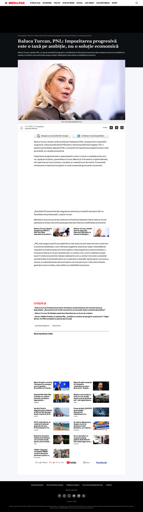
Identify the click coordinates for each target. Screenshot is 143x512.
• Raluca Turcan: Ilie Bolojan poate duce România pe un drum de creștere (63, 313)
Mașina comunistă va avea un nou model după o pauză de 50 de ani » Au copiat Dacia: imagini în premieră (82, 397)
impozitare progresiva (42, 325)
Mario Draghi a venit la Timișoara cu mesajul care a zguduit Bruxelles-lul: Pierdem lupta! (43, 385)
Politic (57, 3)
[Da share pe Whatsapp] (122, 127)
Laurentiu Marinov (31, 128)
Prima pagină (22, 36)
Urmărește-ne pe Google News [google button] (90, 135)
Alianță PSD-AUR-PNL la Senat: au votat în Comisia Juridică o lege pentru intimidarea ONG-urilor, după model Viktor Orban (42, 397)
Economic (47, 3)
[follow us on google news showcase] (56, 462)
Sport (114, 3)
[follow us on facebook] (101, 462)
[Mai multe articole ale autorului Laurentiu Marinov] (21, 127)
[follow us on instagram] (86, 462)
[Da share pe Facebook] (111, 127)
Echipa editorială (37, 485)
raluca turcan (56, 325)
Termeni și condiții (72, 485)
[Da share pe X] (116, 127)
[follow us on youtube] (71, 462)
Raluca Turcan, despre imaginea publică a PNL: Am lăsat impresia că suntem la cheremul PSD (43, 231)
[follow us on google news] (41, 462)
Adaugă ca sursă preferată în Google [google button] (52, 136)
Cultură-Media (103, 3)
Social (80, 3)
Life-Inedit (89, 3)
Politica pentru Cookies (54, 485)
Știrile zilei (35, 3)
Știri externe (68, 3)
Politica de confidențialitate (93, 485)
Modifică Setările (71, 490)
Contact (109, 485)
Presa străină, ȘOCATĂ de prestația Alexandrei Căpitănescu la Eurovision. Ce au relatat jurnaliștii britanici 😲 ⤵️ (83, 411)
